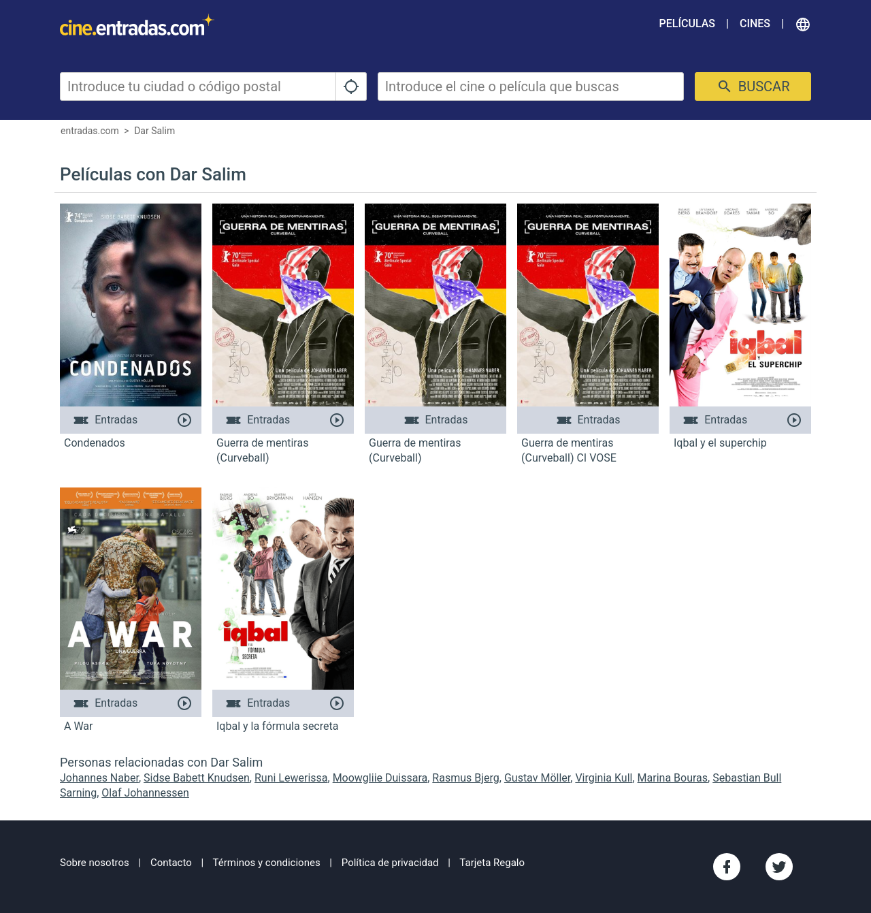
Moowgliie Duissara (380, 777)
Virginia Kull (603, 777)
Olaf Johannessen (145, 792)
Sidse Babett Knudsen (197, 777)
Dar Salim (154, 130)
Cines (755, 23)
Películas (687, 23)
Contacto (171, 862)
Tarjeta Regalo (492, 862)
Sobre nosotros (94, 862)
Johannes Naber (99, 777)
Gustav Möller (537, 777)
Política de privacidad (390, 862)
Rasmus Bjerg (465, 777)
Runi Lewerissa (291, 777)
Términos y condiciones (267, 862)
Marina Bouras (673, 777)
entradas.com (90, 130)
